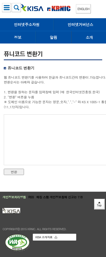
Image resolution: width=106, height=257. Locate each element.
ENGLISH (83, 9)
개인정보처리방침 (14, 197)
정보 (17, 37)
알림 (53, 37)
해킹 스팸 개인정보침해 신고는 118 (59, 197)
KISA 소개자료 (46, 237)
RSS (31, 197)
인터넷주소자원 (27, 24)
